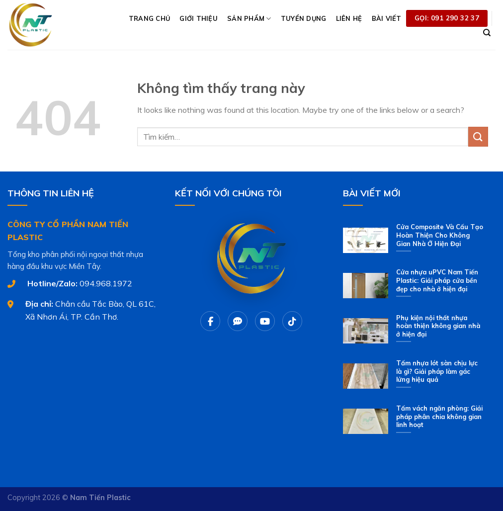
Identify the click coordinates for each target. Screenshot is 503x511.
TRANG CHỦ (149, 18)
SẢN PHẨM (249, 18)
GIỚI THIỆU (198, 18)
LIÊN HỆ (349, 18)
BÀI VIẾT (387, 18)
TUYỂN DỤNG (304, 18)
